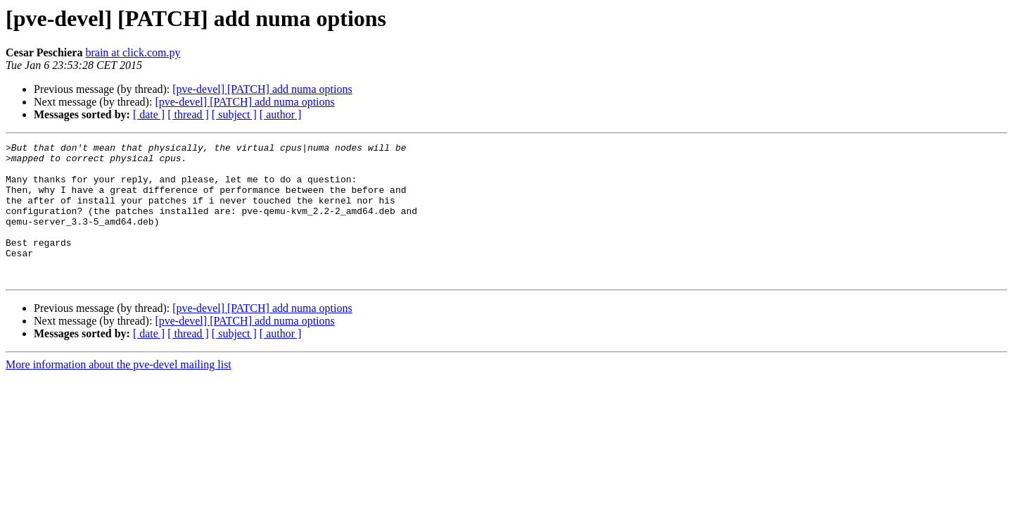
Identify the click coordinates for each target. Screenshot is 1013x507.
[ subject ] (234, 114)
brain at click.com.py (132, 52)
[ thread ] (188, 114)
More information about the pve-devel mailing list (118, 392)
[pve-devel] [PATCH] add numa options (262, 89)
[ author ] (281, 114)
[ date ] (149, 114)
